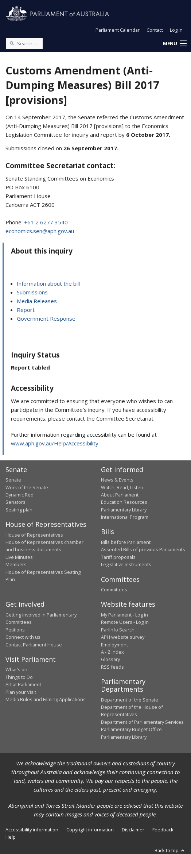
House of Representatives (34, 535)
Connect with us (22, 637)
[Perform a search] (11, 43)
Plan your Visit (20, 692)
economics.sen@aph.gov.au (39, 231)
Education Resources (124, 502)
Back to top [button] (170, 850)
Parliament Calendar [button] (118, 30)
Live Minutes (19, 557)
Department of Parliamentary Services (142, 722)
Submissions (32, 292)
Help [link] (10, 837)
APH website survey (122, 637)
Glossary (110, 659)
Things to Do (19, 677)
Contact (155, 30)
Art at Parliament (23, 684)
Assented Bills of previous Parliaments (143, 549)
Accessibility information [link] (31, 829)
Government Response (46, 318)
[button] (174, 44)
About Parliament (120, 494)
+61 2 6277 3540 (46, 222)
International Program (124, 517)
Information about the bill (48, 283)
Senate (13, 479)
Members (16, 564)
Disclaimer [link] (133, 829)
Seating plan (18, 509)
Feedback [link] (163, 829)
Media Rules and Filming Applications (45, 699)
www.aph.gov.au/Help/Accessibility (54, 443)
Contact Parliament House (33, 644)
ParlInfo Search (118, 629)
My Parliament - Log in (124, 614)
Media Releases (37, 301)
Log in (176, 30)
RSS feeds (112, 667)
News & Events (117, 479)
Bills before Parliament (126, 542)
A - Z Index (112, 652)
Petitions (15, 629)
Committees (114, 589)
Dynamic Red (19, 494)
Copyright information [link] (90, 829)
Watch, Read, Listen (122, 487)
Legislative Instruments (126, 564)
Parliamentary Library (124, 509)
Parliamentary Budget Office (131, 729)
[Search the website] (24, 43)
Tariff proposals (118, 557)
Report (26, 309)
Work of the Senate (26, 487)
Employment (114, 644)
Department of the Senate (129, 699)
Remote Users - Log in (125, 622)
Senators (15, 502)
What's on (16, 669)
